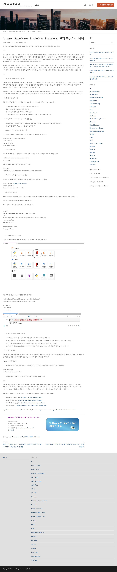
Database (93, 122)
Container (93, 116)
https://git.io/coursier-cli (20, 183)
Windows (92, 164)
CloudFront (93, 113)
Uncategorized (94, 161)
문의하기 (11, 430)
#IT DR (31, 437)
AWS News (93, 100)
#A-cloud (12, 437)
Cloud (91, 110)
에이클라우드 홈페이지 (105, 5)
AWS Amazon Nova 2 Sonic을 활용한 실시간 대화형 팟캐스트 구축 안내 (101, 65)
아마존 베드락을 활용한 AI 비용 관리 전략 (102, 53)
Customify (29, 569)
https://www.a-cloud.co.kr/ (26, 428)
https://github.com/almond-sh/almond (30, 397)
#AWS (26, 437)
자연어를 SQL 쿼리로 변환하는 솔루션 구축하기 (101, 59)
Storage (92, 155)
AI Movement (94, 94)
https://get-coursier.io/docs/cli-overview (30, 400)
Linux (91, 137)
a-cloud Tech (7, 42)
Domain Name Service (97, 128)
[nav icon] (92, 5)
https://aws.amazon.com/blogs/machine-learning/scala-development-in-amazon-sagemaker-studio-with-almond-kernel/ (39, 410)
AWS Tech (93, 107)
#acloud (18, 437)
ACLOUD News (94, 91)
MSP (91, 140)
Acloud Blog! (12, 4)
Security (92, 152)
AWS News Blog (95, 103)
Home (4, 31)
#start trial (37, 437)
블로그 (5, 457)
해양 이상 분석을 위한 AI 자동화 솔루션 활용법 (102, 72)
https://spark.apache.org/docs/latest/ (34, 403)
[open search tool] (85, 5)
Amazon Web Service (96, 97)
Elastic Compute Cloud (97, 131)
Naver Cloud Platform (96, 143)
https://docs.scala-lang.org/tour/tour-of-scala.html (31, 405)
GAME (92, 134)
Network (92, 146)
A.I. (26, 42)
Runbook (92, 149)
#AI (22, 437)
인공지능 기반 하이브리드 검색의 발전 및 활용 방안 (101, 78)
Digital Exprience (95, 125)
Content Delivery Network (97, 119)
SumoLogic (93, 158)
